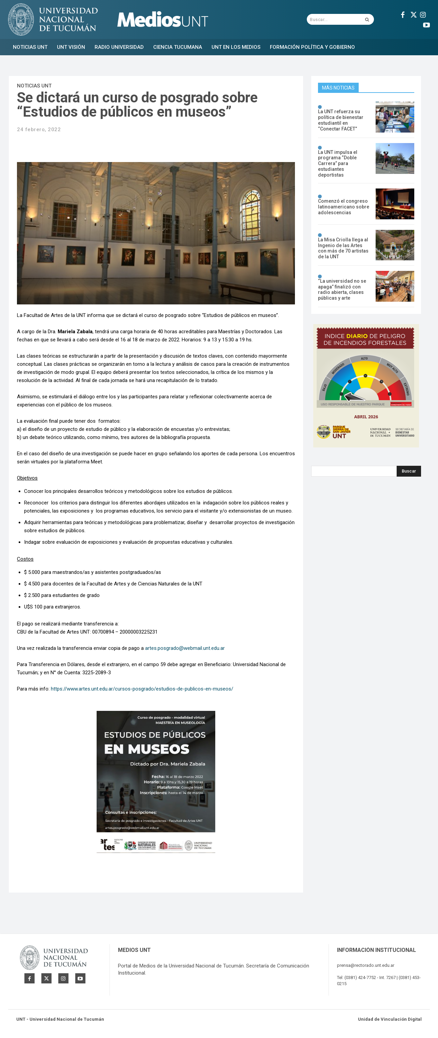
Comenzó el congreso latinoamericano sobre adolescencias (343, 206)
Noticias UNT (34, 86)
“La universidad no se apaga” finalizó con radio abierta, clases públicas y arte (342, 289)
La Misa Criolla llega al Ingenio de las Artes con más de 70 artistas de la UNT (343, 248)
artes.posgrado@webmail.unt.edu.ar (185, 648)
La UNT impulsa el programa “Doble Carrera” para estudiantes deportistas (337, 163)
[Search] (409, 471)
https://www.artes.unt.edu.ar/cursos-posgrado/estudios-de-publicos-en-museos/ (142, 689)
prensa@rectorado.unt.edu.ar (365, 965)
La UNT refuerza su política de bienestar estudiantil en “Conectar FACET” (340, 120)
